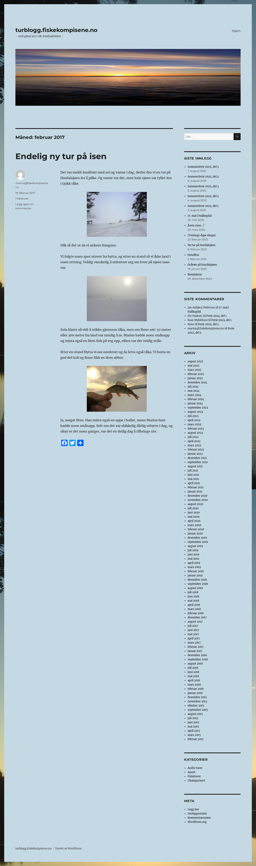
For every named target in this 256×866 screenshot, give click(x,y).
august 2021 (195, 466)
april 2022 (194, 441)
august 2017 (195, 621)
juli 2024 (193, 386)
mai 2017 (193, 634)
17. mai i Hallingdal (200, 215)
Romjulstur (195, 274)
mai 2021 (193, 479)
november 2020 (198, 500)
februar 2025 (196, 374)
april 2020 (194, 521)
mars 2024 (194, 395)
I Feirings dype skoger (202, 235)
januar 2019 (195, 575)
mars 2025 (194, 370)
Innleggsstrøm (197, 813)
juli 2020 (193, 508)
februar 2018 (196, 613)
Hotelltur (193, 255)
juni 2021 (193, 474)
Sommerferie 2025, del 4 (203, 176)
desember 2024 (197, 382)
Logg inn (193, 809)
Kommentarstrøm (199, 817)
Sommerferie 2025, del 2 (203, 196)
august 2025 (195, 361)
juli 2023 (193, 416)
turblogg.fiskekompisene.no (56, 30)
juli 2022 (193, 437)
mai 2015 (193, 726)
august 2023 (195, 412)
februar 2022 (196, 449)
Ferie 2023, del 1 (221, 320)
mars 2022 (194, 445)
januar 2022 (195, 453)
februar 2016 (196, 689)
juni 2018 (193, 596)
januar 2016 (195, 693)
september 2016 (198, 659)
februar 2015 (196, 739)
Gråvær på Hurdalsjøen (202, 264)
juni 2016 (193, 672)
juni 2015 (193, 722)
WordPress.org (197, 822)
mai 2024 (193, 391)
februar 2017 (196, 647)
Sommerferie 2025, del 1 (203, 206)
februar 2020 (196, 529)
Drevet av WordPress (68, 848)
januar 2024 (195, 403)
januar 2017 (195, 651)
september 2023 (198, 407)
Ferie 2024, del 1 (216, 316)
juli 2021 (193, 470)
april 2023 (194, 420)
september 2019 (198, 542)
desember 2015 (197, 697)
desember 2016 (197, 655)
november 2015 (197, 701)
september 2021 (198, 462)
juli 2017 (193, 626)
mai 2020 (193, 516)
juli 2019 (193, 550)
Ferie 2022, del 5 (208, 324)
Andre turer (195, 768)
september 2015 (198, 710)
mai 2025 (193, 365)
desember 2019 (197, 537)
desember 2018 (197, 579)
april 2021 (194, 483)
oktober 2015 (196, 705)
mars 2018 (194, 609)
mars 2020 (194, 525)
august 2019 (195, 546)
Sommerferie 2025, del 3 (203, 186)
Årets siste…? (196, 225)
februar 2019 (196, 571)
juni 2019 (193, 554)
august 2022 (195, 432)
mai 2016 (193, 676)
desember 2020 (197, 495)
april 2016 (194, 680)
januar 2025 (195, 378)
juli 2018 (193, 592)
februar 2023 (196, 428)
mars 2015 (194, 735)
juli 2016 (193, 668)
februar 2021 (196, 487)
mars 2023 (194, 424)
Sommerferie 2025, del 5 (203, 166)
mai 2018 (193, 600)
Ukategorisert (196, 780)
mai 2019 (193, 558)
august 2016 (195, 663)
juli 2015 (193, 718)
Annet (191, 772)
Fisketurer (22, 198)
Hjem (236, 31)
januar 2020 (195, 533)
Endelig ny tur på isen (61, 156)
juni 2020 (194, 512)
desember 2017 (197, 617)
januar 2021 (195, 491)
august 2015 (195, 714)
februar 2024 (196, 399)
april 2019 (194, 563)
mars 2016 (194, 684)
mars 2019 (194, 567)
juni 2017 (193, 630)
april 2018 (194, 605)
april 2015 (194, 730)
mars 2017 (194, 642)
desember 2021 (197, 458)
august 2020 (195, 504)
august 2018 (195, 588)
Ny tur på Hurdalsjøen (201, 245)
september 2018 (198, 584)
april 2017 (194, 638)
